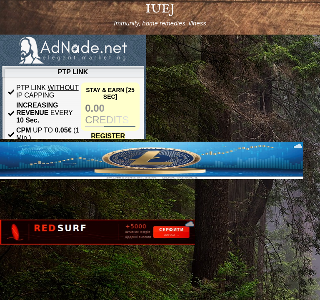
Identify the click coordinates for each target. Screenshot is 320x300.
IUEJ (160, 9)
